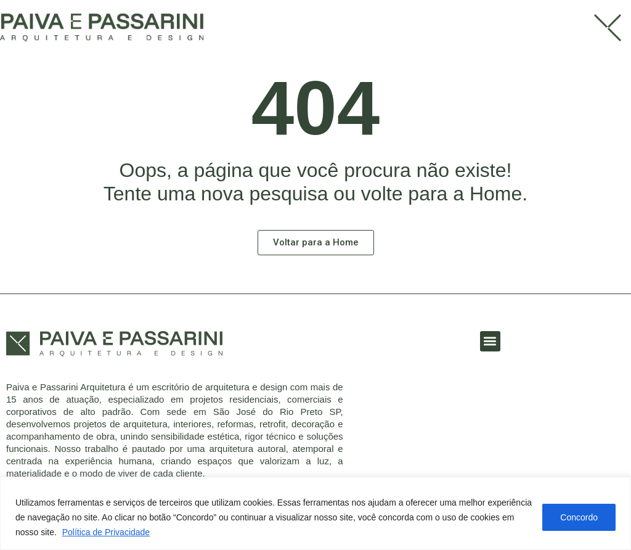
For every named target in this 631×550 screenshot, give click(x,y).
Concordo (579, 517)
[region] (315, 513)
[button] (490, 341)
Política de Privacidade (106, 532)
